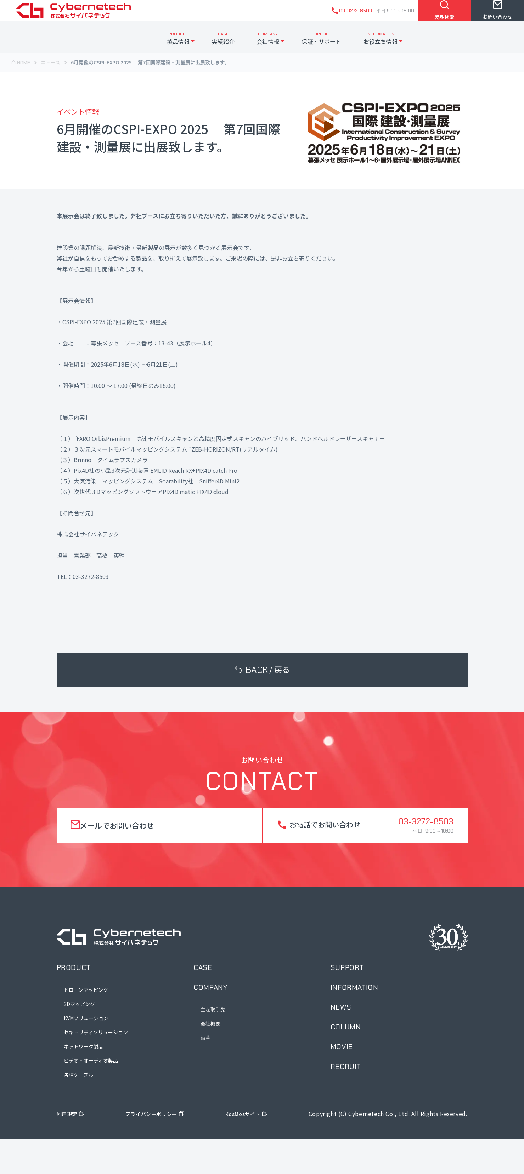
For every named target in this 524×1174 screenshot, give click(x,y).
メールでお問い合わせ (119, 861)
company (210, 1022)
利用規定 (68, 1149)
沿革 (205, 1073)
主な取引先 (213, 1045)
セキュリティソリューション (96, 1067)
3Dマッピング (79, 1039)
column (346, 1062)
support (347, 1002)
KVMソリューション (86, 1053)
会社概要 (210, 1059)
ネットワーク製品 (83, 1081)
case (202, 1002)
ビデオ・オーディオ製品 (91, 1095)
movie (342, 1082)
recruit (346, 1101)
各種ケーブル (78, 1110)
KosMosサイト (245, 1149)
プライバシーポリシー (152, 1149)
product (74, 1002)
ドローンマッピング (86, 1025)
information (354, 1022)
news (341, 1042)
